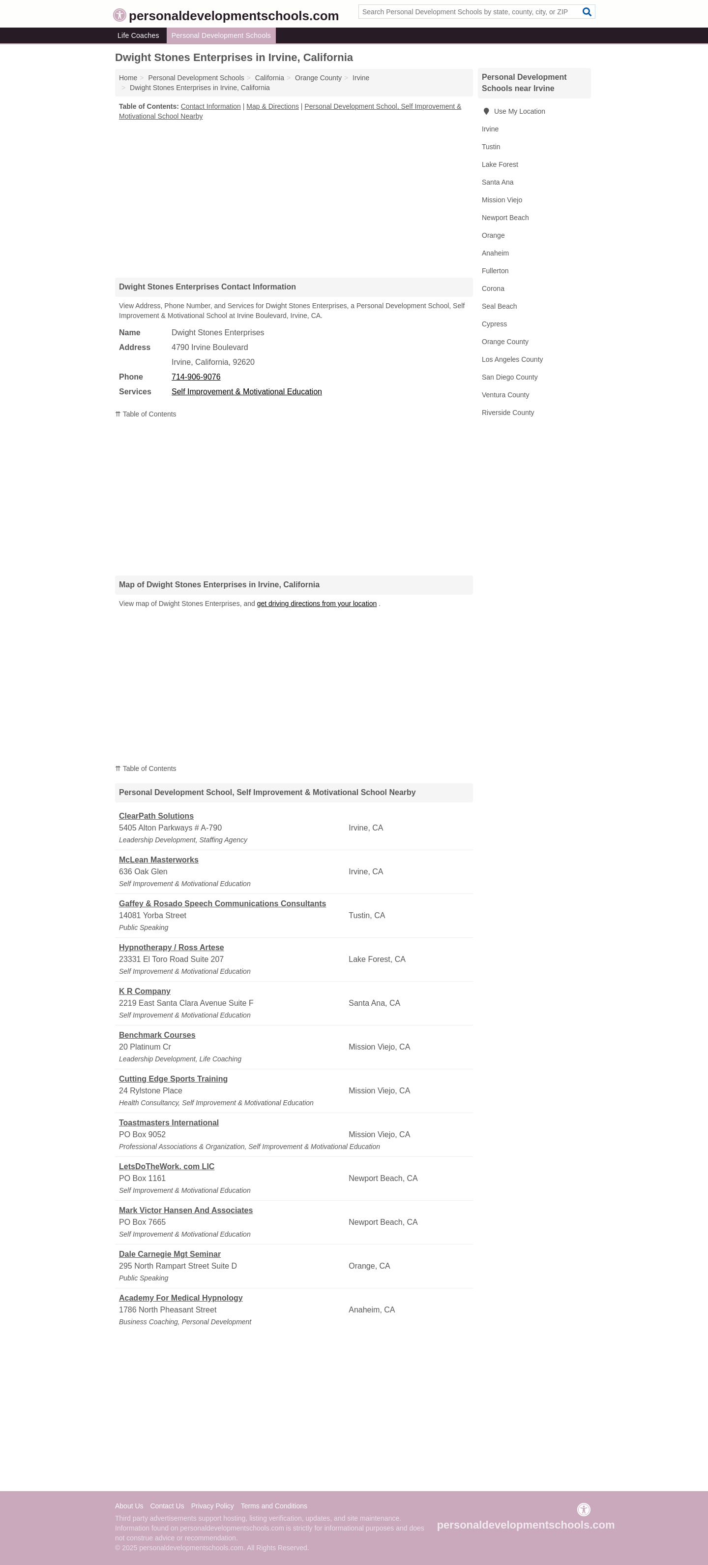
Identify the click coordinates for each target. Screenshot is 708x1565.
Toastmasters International (169, 1122)
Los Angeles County (512, 359)
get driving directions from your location (317, 603)
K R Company (145, 991)
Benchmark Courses (157, 1035)
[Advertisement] (294, 199)
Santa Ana (498, 182)
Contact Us (167, 1506)
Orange (493, 235)
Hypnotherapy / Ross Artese (171, 947)
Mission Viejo (502, 200)
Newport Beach (505, 218)
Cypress (494, 324)
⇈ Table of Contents (146, 414)
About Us (129, 1506)
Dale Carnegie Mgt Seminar (170, 1254)
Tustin (491, 147)
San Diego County (510, 377)
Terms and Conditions (274, 1506)
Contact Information (211, 106)
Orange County (505, 342)
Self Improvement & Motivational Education (247, 391)
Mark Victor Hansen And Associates (186, 1210)
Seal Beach (499, 306)
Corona (493, 288)
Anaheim (495, 253)
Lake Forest (500, 164)
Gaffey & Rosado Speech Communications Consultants (222, 903)
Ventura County (506, 395)
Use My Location (513, 111)
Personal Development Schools (221, 35)
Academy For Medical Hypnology (181, 1298)
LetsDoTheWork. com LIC (166, 1166)
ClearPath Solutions (156, 816)
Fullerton (495, 271)
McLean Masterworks (159, 860)
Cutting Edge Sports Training (173, 1079)
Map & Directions (272, 106)
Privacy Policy (212, 1506)
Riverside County (508, 412)
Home (128, 78)
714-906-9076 (196, 377)
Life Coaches (138, 35)
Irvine (490, 129)
